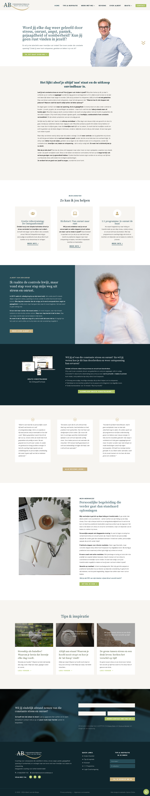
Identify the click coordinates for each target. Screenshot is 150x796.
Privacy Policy (111, 726)
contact (141, 6)
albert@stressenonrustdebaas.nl (42, 773)
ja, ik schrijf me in (122, 779)
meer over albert (20, 331)
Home (57, 6)
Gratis (127, 6)
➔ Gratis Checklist (88, 756)
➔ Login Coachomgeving (90, 769)
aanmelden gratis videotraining (96, 392)
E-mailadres (82, 710)
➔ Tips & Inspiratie (88, 759)
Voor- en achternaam (85, 702)
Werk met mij (87, 6)
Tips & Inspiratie (70, 6)
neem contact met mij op (119, 719)
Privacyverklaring (65, 792)
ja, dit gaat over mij (35, 54)
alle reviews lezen (74, 469)
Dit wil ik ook (88, 584)
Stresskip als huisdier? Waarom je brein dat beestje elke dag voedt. (33, 655)
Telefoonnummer (113, 710)
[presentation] (124, 772)
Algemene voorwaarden (82, 792)
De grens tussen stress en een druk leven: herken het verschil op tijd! (116, 655)
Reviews (102, 6)
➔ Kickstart (86, 763)
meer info (32, 243)
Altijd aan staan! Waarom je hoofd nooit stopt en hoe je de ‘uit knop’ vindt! (74, 655)
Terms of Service (124, 726)
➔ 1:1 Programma (88, 766)
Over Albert (115, 6)
